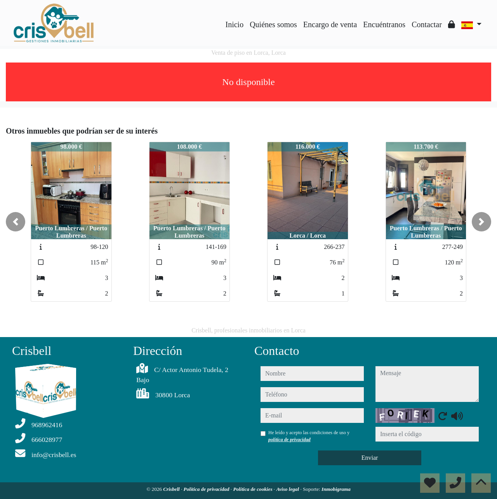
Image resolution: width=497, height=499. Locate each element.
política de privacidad (289, 439)
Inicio (235, 24)
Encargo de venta (330, 24)
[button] (15, 221)
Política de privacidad (207, 489)
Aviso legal (288, 489)
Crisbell (172, 489)
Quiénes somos (273, 24)
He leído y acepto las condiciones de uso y (308, 436)
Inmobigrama (336, 489)
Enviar (369, 457)
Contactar (427, 24)
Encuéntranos (384, 24)
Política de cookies (253, 489)
